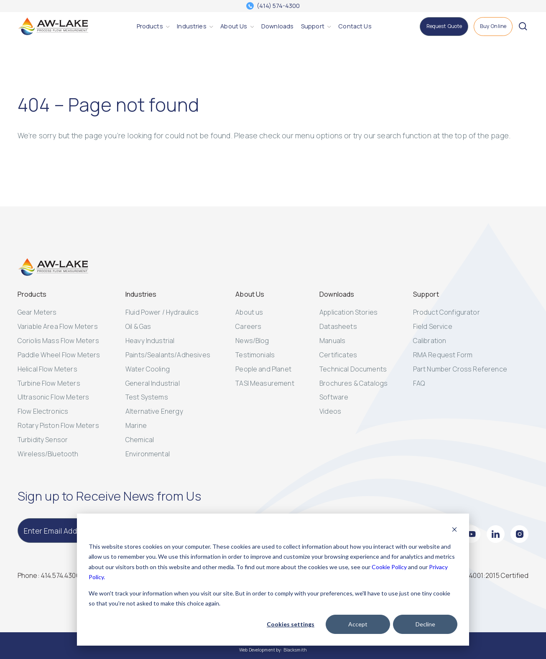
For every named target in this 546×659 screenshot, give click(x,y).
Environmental (147, 453)
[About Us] (233, 27)
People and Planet (263, 369)
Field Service (432, 326)
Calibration (429, 340)
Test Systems (146, 397)
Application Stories (348, 312)
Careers (248, 326)
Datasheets (338, 326)
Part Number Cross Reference (460, 369)
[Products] (150, 27)
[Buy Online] (493, 26)
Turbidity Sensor (43, 439)
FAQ (419, 383)
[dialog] (273, 580)
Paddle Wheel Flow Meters (59, 354)
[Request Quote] (444, 26)
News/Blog (252, 340)
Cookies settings (290, 624)
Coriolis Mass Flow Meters (58, 340)
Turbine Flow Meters (49, 383)
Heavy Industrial (150, 340)
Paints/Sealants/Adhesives (167, 354)
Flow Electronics (43, 411)
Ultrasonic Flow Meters (53, 397)
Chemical (139, 439)
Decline (425, 624)
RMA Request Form (443, 354)
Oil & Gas (138, 326)
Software (333, 397)
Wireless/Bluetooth (48, 453)
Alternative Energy (154, 411)
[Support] (312, 27)
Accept (357, 624)
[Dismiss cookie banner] (454, 530)
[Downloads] (277, 27)
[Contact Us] (354, 27)
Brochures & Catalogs (353, 383)
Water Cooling (147, 369)
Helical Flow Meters (47, 369)
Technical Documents (353, 369)
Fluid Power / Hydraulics (162, 312)
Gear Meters (37, 312)
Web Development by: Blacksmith (273, 650)
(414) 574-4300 (278, 6)
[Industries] (191, 27)
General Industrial (152, 383)
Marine (136, 425)
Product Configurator (446, 312)
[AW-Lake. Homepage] (53, 26)
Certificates (338, 354)
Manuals (332, 340)
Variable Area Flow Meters (58, 326)
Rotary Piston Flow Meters (58, 425)
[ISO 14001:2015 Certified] (492, 575)
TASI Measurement (264, 383)
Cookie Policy (389, 566)
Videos (330, 411)
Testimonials (255, 354)
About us (249, 312)
